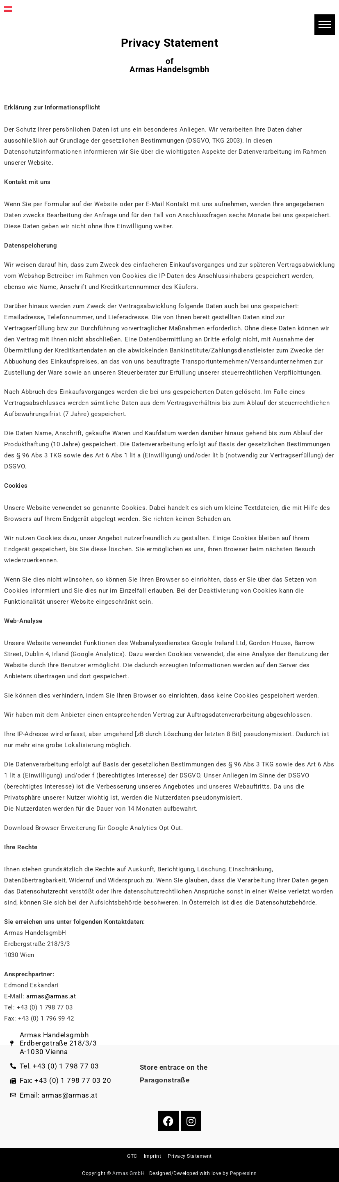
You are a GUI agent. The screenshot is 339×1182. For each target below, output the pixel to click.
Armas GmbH (128, 1173)
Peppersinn (243, 1173)
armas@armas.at (51, 996)
